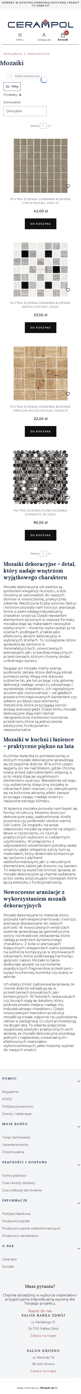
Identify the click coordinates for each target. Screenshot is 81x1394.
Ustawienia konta (15, 1145)
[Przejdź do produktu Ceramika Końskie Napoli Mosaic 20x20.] (41, 270)
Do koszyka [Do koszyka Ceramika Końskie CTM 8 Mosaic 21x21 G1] (40, 223)
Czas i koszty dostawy (18, 1183)
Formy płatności (14, 1176)
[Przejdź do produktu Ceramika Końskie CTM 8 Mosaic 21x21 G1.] (41, 166)
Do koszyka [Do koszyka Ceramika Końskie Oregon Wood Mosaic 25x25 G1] (40, 431)
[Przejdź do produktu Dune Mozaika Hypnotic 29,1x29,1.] (40, 477)
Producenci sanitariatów (20, 1236)
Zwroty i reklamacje (17, 1114)
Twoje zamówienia (16, 1137)
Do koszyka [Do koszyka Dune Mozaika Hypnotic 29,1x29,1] (40, 535)
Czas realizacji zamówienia (22, 1190)
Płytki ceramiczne (38, 53)
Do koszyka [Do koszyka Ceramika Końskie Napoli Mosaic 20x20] (40, 327)
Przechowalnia (13, 1152)
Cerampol (9, 1259)
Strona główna (12, 53)
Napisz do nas (40, 1311)
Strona (34, 125)
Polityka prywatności (17, 1106)
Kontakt (8, 1267)
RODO (7, 1099)
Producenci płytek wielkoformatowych (31, 1228)
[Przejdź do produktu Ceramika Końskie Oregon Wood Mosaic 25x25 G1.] (41, 373)
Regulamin (10, 1092)
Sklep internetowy (35, 1387)
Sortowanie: (12, 102)
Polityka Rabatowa (16, 1214)
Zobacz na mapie (43, 1336)
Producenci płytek (16, 1221)
